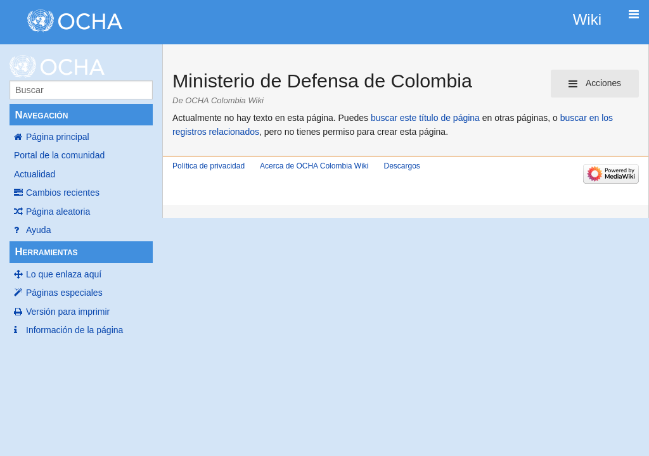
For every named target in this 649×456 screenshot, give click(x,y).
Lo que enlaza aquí (63, 274)
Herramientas (46, 252)
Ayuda (38, 230)
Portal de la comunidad (59, 155)
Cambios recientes (63, 192)
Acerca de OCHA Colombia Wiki (314, 166)
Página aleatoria (58, 211)
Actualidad (34, 174)
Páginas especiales (64, 293)
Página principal (57, 137)
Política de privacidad (208, 166)
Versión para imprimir (68, 312)
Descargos (401, 166)
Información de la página (74, 330)
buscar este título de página (425, 118)
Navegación (41, 115)
